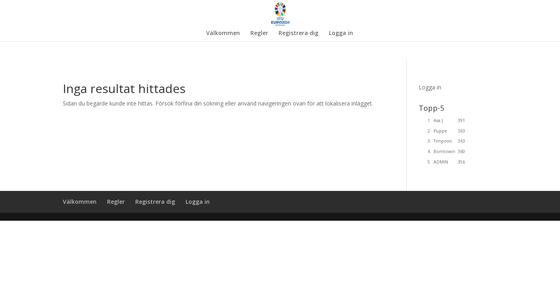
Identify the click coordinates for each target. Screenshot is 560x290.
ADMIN (441, 162)
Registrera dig (298, 33)
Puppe (440, 131)
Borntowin (444, 151)
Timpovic (443, 141)
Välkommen (223, 33)
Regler (259, 33)
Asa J (438, 120)
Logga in (341, 33)
